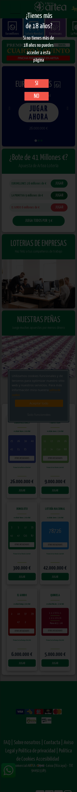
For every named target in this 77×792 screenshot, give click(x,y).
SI (36, 83)
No (36, 96)
